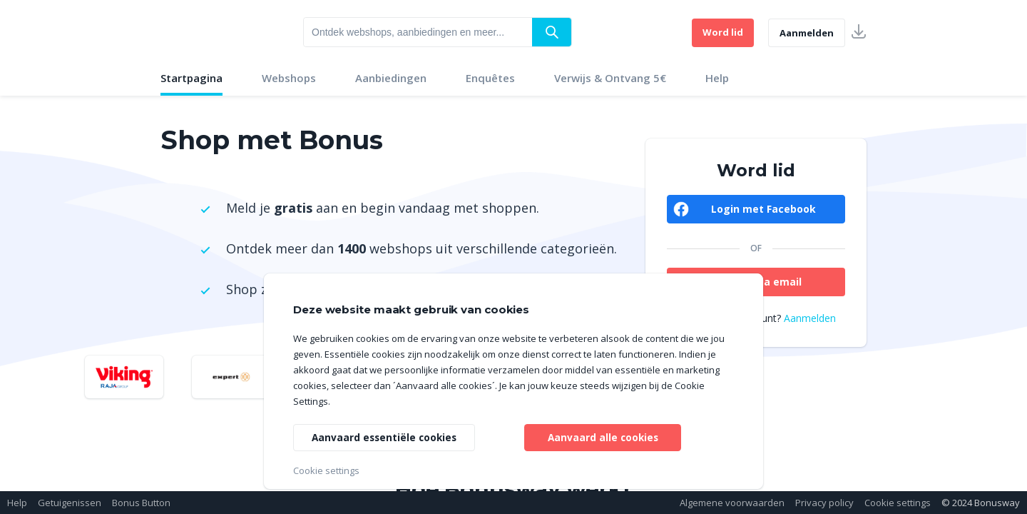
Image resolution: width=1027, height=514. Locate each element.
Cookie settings (897, 502)
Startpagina (191, 78)
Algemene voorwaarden (732, 502)
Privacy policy (824, 502)
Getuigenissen (69, 502)
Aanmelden (807, 32)
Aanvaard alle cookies (603, 436)
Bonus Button (141, 502)
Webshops (289, 78)
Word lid (722, 32)
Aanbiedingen (390, 78)
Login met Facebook (763, 209)
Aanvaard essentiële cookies (386, 436)
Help (717, 78)
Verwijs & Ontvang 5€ (610, 78)
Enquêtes (490, 78)
